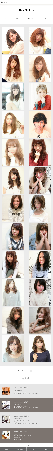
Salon (33, 449)
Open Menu (50, 2)
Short (16, 18)
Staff (46, 449)
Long (44, 18)
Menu (6, 449)
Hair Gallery (20, 449)
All (6, 18)
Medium (30, 18)
